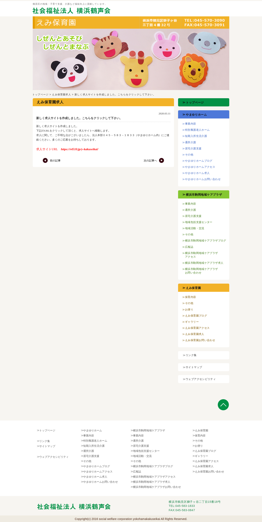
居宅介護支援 (193, 148)
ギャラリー (192, 321)
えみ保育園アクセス (197, 327)
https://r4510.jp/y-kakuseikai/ (79, 149)
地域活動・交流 (194, 228)
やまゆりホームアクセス (200, 166)
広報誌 (189, 246)
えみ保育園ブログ (196, 315)
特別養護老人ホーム (197, 129)
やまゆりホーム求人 (197, 173)
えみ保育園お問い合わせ (200, 340)
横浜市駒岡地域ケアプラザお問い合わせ (157, 486)
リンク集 (191, 355)
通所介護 (190, 142)
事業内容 (190, 123)
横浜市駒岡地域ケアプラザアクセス (154, 476)
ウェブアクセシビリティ (201, 379)
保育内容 (190, 297)
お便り (189, 309)
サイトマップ (194, 367)
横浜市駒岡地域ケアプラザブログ (205, 240)
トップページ (40, 94)
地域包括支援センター (198, 222)
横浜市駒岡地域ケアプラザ (204, 194)
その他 (189, 154)
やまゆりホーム (196, 114)
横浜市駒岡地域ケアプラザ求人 (204, 262)
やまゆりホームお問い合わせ (203, 179)
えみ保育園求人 (61, 94)
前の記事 (52, 160)
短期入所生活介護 (196, 136)
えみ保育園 (193, 288)
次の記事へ (154, 160)
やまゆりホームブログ (198, 160)
